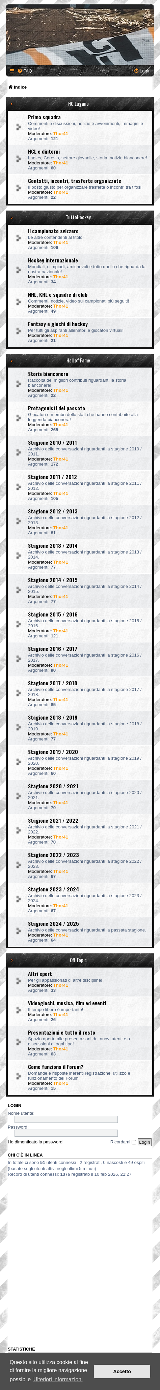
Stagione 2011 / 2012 (52, 477)
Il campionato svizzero (53, 231)
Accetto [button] (122, 1371)
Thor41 (60, 133)
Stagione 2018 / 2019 (52, 717)
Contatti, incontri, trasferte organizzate (74, 181)
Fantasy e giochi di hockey (58, 324)
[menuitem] (24, 71)
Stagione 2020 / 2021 (53, 786)
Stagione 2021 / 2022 (53, 820)
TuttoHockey (78, 217)
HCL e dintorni (44, 151)
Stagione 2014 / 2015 (53, 580)
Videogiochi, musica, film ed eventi (67, 1003)
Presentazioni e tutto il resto (61, 1032)
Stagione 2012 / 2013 (53, 511)
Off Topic (78, 959)
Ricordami (123, 1141)
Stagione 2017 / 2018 (52, 683)
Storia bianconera (48, 374)
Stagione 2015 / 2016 (53, 614)
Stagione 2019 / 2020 (53, 752)
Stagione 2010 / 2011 (52, 442)
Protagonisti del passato (56, 408)
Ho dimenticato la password (35, 1141)
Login (14, 1105)
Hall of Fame (78, 360)
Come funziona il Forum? (55, 1067)
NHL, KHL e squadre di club (57, 294)
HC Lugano (78, 103)
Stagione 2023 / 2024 (53, 889)
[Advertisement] (80, 1260)
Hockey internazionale (53, 260)
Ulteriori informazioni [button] (58, 1379)
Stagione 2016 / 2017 (52, 648)
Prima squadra (44, 117)
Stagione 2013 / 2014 (53, 545)
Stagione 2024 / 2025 (53, 923)
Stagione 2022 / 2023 (53, 855)
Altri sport (40, 974)
